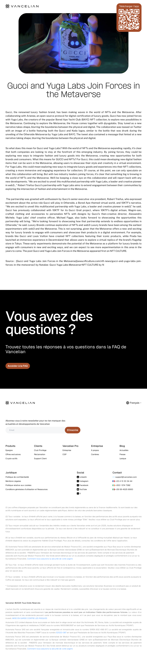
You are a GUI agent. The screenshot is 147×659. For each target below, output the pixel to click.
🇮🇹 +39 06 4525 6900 (123, 489)
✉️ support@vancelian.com (125, 477)
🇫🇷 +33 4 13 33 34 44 (122, 481)
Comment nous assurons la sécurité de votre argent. (50, 559)
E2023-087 (61, 632)
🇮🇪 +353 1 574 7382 (121, 485)
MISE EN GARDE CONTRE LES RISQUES (29, 618)
